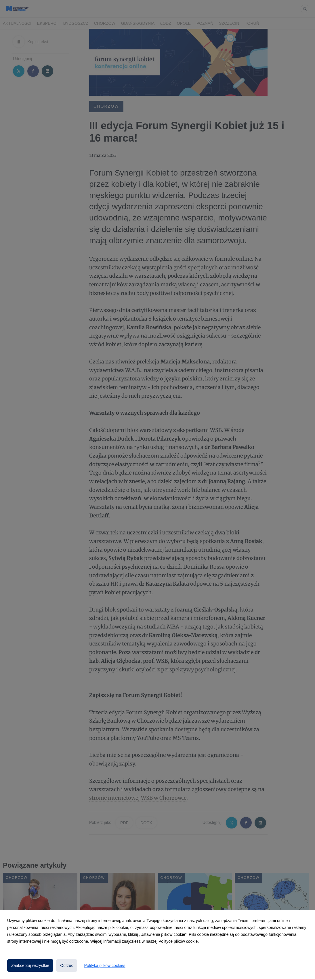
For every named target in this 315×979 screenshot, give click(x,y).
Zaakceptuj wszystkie (30, 965)
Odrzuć (66, 965)
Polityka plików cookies (104, 965)
